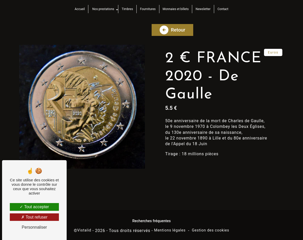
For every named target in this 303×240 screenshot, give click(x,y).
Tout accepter (34, 207)
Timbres (127, 9)
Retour (173, 27)
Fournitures (148, 9)
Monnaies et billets (176, 9)
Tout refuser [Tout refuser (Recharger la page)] (34, 217)
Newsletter (203, 9)
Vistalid (84, 228)
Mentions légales (170, 228)
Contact (222, 9)
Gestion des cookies (210, 228)
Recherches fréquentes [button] (151, 219)
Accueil (80, 9)
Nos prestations (103, 9)
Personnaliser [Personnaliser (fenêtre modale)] (34, 227)
